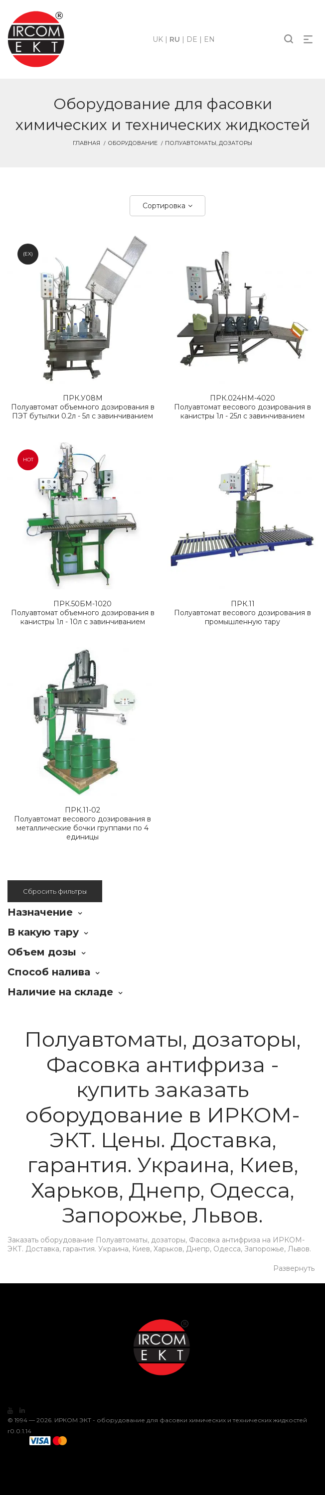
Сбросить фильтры (55, 891)
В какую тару (43, 932)
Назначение (40, 912)
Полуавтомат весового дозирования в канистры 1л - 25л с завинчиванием (242, 407)
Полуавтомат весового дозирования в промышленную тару (242, 612)
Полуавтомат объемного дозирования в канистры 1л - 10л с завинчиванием (82, 612)
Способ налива (48, 972)
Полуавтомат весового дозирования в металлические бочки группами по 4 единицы (82, 824)
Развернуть (294, 1268)
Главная (86, 142)
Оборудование (133, 142)
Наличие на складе (60, 992)
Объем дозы (41, 952)
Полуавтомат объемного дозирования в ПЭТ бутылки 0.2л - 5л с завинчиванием (82, 407)
